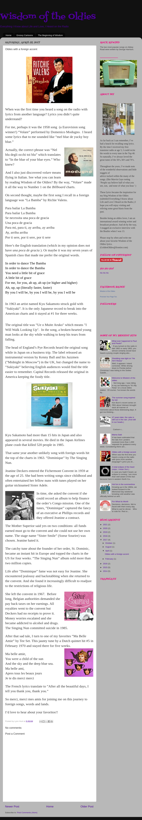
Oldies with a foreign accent (124, 452)
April (107, 551)
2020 (105, 528)
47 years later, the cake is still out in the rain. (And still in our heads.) (124, 419)
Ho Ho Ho (104, 273)
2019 (105, 532)
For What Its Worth (120, 501)
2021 (105, 524)
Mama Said (117, 435)
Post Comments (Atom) (27, 812)
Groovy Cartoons (25, 35)
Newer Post (12, 806)
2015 (105, 567)
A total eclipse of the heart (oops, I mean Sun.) (123, 468)
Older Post (87, 806)
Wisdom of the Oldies (48, 16)
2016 (105, 564)
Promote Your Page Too (108, 297)
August (108, 547)
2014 (105, 571)
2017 (105, 540)
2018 (105, 536)
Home (8, 35)
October (109, 543)
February (109, 559)
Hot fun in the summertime (123, 484)
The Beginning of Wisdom (50, 35)
